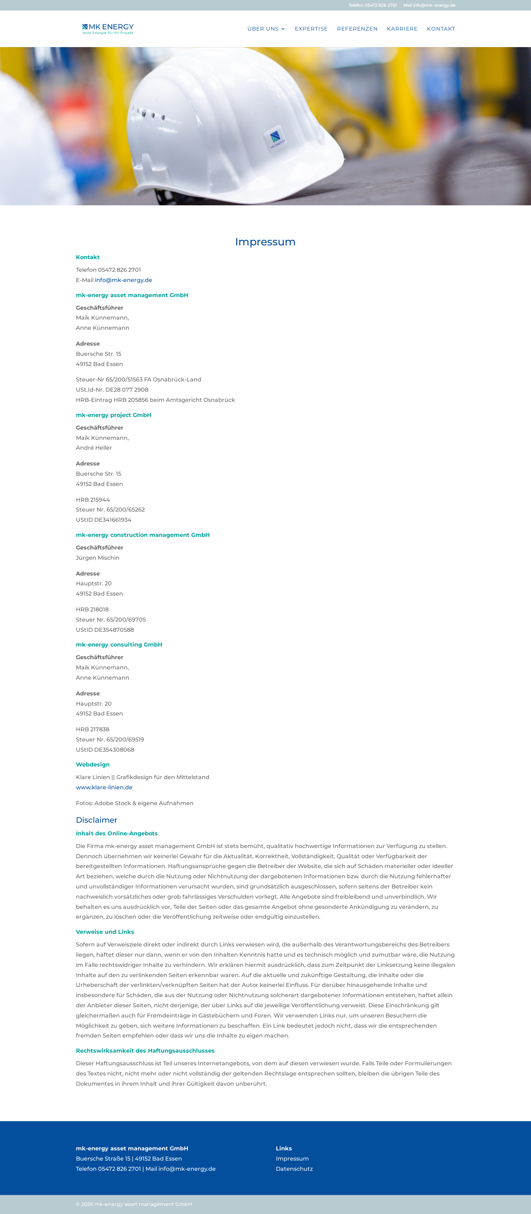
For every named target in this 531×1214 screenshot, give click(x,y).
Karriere (402, 29)
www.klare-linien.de (104, 787)
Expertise (311, 29)
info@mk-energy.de (123, 280)
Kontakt (441, 29)
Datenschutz (294, 1168)
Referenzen (357, 29)
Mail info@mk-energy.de (429, 5)
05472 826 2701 (119, 1168)
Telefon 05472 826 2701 (373, 5)
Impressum (292, 1158)
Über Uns (263, 29)
